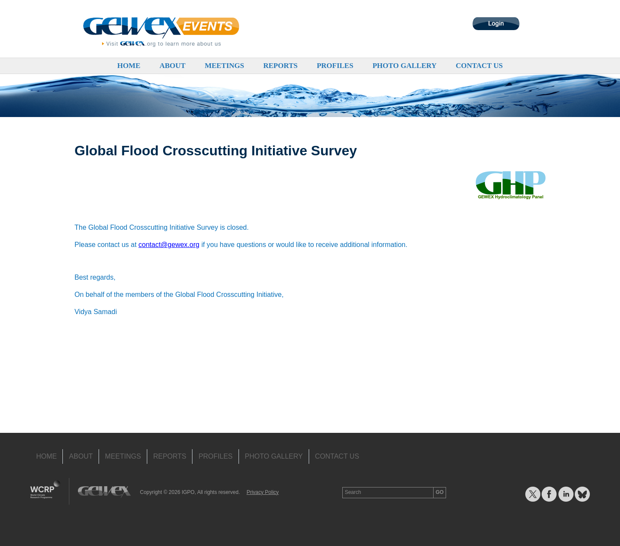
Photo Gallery (404, 66)
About (172, 66)
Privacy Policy (263, 492)
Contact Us (479, 66)
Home (128, 66)
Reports (280, 66)
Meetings (224, 66)
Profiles (335, 66)
